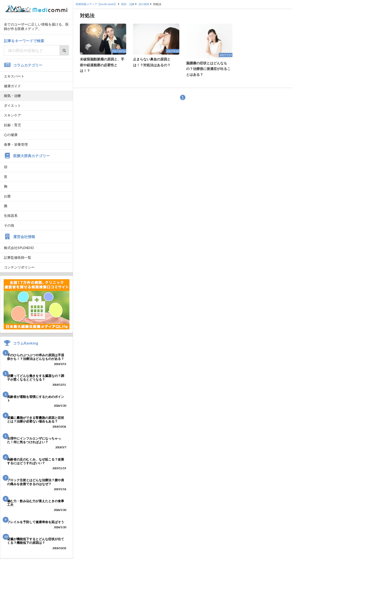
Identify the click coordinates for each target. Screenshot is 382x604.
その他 (9, 225)
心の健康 (11, 135)
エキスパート (14, 76)
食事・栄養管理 (16, 144)
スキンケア (12, 115)
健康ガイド (12, 86)
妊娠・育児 (12, 125)
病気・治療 (12, 96)
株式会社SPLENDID (19, 248)
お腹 (7, 196)
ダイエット (12, 105)
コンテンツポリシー (19, 267)
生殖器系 (11, 215)
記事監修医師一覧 (17, 257)
